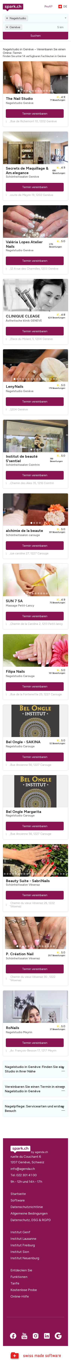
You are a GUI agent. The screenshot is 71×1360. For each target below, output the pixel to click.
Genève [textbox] (15, 27)
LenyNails (14, 386)
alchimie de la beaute (24, 530)
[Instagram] (35, 1336)
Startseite (18, 1194)
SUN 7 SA (14, 601)
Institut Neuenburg (24, 1258)
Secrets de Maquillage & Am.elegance (27, 170)
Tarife (14, 1283)
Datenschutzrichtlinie (26, 1207)
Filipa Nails (15, 671)
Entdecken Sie (21, 1270)
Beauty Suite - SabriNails (28, 881)
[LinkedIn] (47, 1336)
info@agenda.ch (22, 1169)
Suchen (36, 35)
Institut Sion (19, 1252)
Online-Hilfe (19, 1296)
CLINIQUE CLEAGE (23, 316)
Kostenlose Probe (23, 1290)
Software (17, 1200)
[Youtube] (24, 1336)
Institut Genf (20, 1232)
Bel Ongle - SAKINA (23, 742)
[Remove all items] (7, 18)
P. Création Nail (20, 954)
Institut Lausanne (23, 1239)
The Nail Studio (19, 98)
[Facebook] (13, 1336)
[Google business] (58, 1336)
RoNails (12, 1028)
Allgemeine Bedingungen (29, 1213)
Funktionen (18, 1277)
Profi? (48, 6)
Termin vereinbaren (34, 113)
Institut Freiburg (22, 1245)
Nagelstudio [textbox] (18, 18)
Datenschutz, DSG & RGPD (30, 1220)
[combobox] (35, 18)
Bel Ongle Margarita (23, 811)
